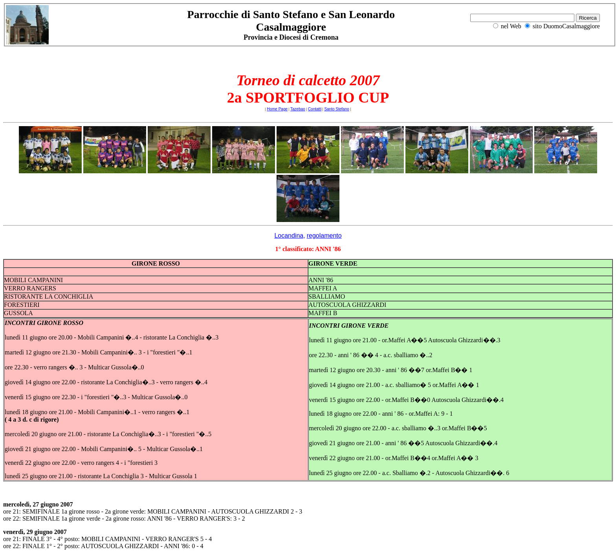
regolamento (324, 235)
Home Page (277, 109)
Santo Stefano (336, 109)
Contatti (314, 109)
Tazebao (297, 109)
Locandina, (289, 235)
